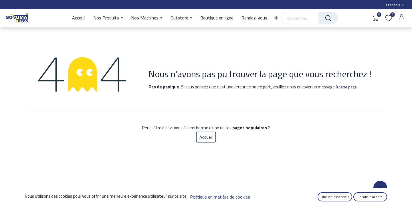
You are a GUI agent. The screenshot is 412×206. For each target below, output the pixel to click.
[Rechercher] (328, 18)
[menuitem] (80, 18)
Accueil (206, 137)
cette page (348, 87)
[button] (276, 18)
